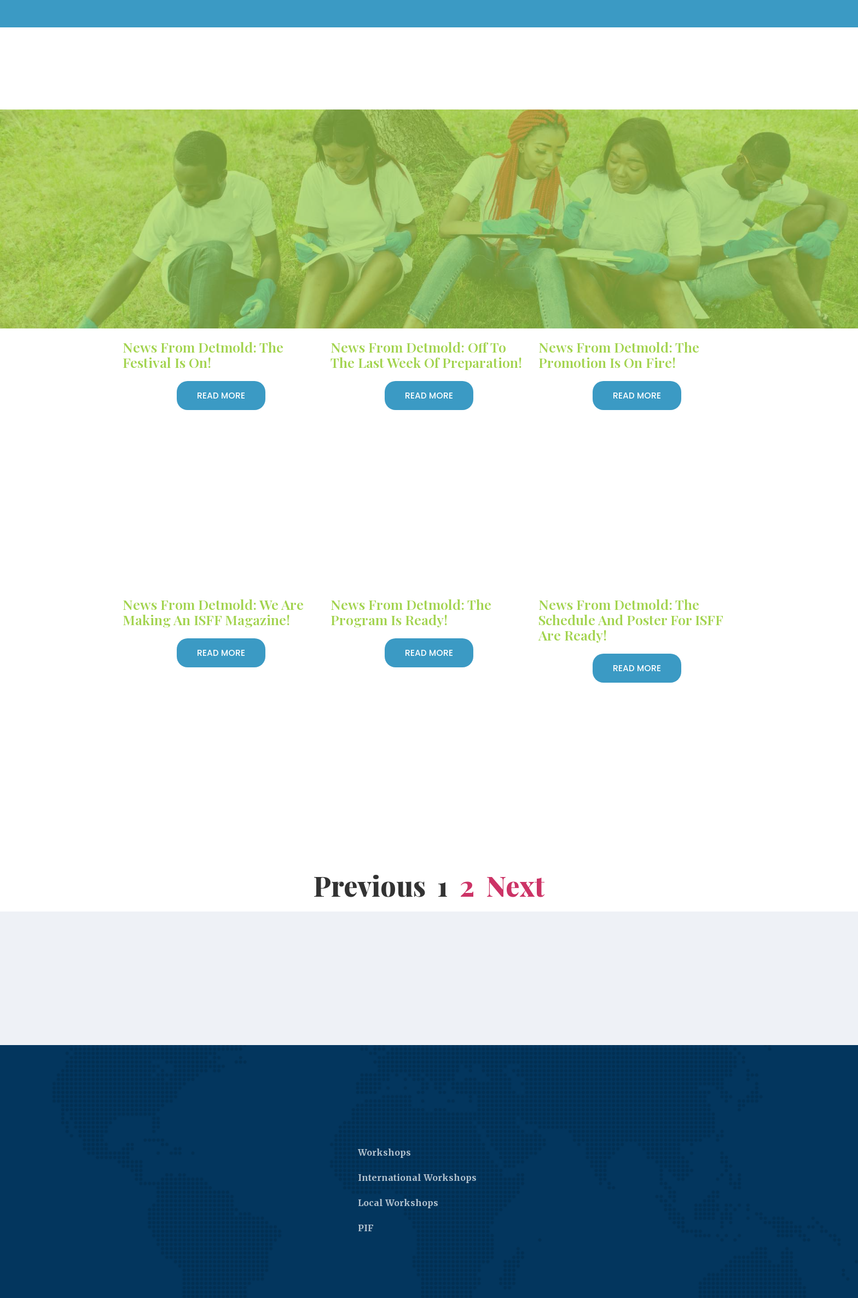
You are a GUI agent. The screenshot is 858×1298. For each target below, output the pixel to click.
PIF (366, 1201)
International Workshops (417, 1150)
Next (515, 858)
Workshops (384, 1125)
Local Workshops (398, 1175)
